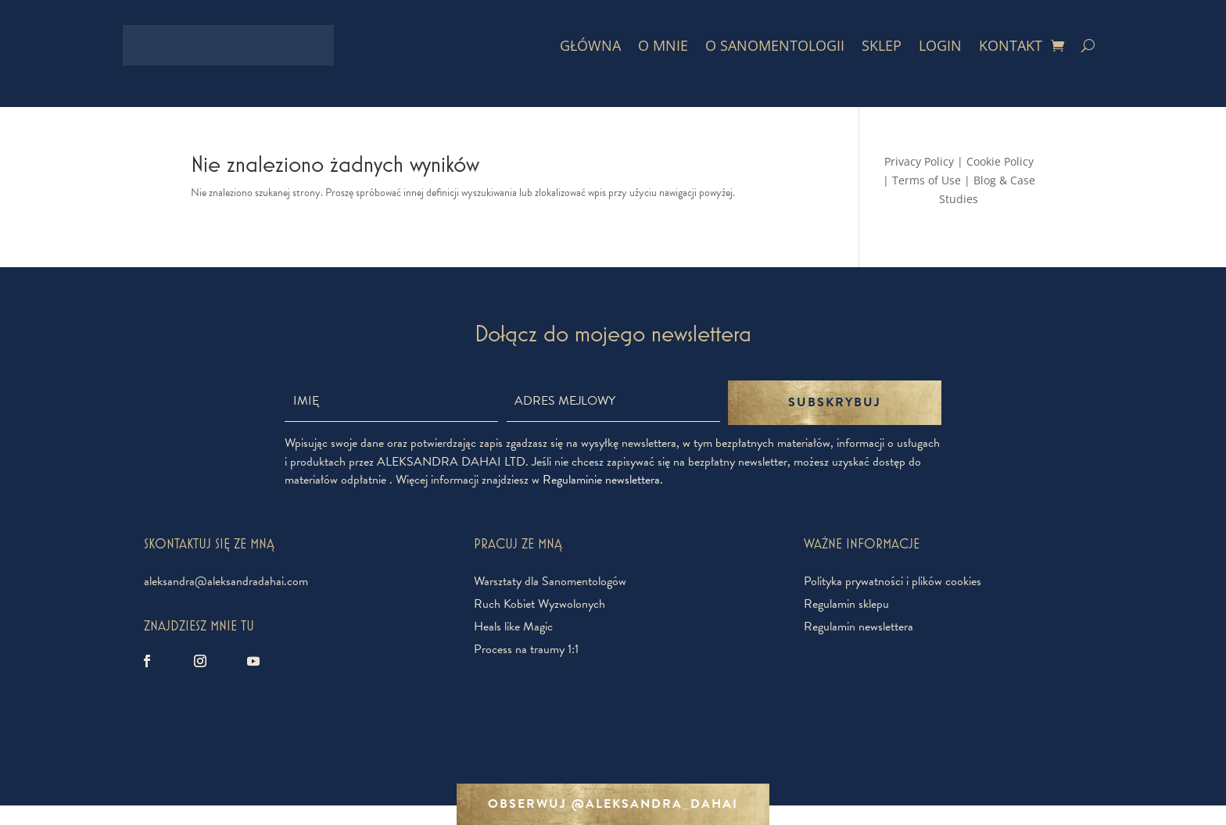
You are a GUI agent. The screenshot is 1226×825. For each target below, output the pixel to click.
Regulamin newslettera (858, 626)
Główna (590, 45)
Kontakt (1010, 45)
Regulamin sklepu (846, 604)
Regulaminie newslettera (601, 479)
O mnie (663, 45)
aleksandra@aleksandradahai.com (226, 581)
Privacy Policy (919, 161)
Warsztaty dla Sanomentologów (550, 581)
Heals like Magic (513, 626)
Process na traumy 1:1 (526, 649)
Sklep (882, 45)
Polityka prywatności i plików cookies (892, 581)
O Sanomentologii (774, 45)
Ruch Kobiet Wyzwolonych (539, 604)
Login (940, 45)
